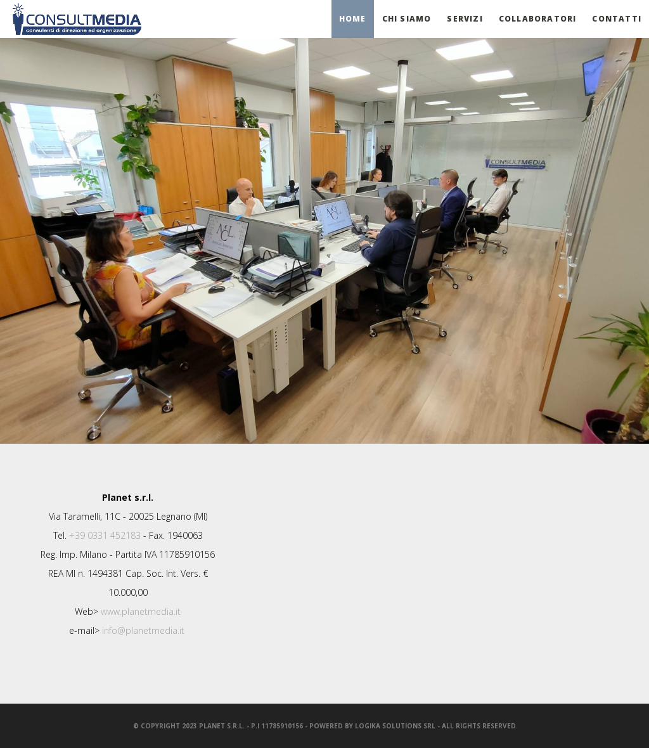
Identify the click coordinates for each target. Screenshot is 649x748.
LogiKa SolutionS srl (395, 725)
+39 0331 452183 (105, 535)
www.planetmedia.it (141, 611)
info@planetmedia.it (143, 630)
